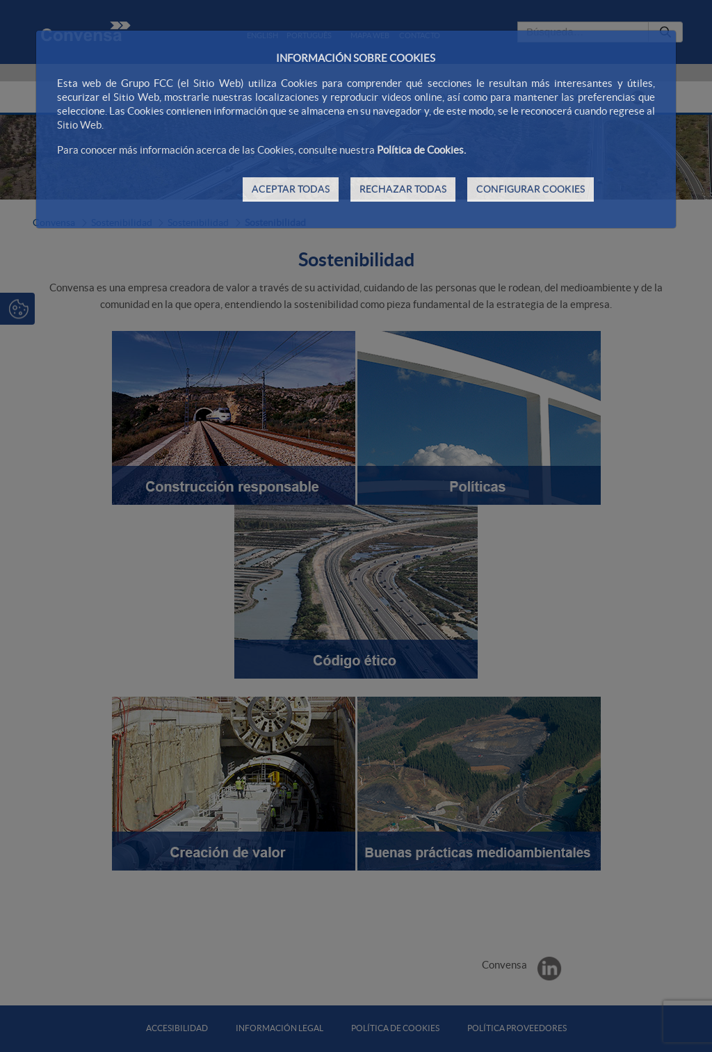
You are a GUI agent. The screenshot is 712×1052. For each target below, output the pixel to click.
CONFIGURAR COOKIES (530, 189)
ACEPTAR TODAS (291, 189)
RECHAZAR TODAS (402, 189)
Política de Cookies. (421, 150)
